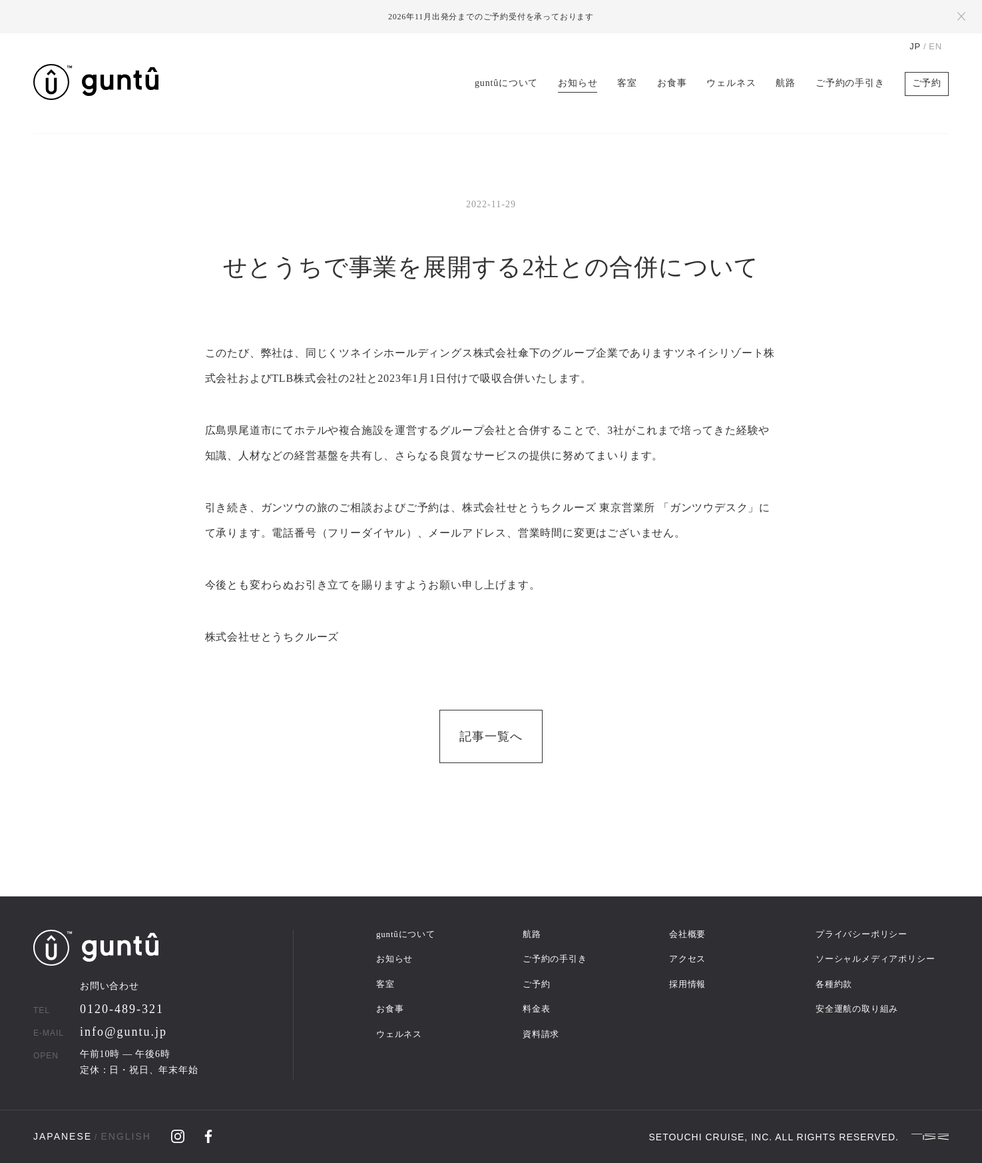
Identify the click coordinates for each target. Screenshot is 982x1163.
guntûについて (506, 83)
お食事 (671, 83)
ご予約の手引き (850, 83)
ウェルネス (731, 83)
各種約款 (834, 984)
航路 (786, 83)
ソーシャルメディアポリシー (875, 959)
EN (935, 46)
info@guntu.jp (123, 1031)
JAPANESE (62, 1136)
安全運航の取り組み (857, 1009)
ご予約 (926, 83)
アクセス (687, 959)
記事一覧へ (491, 736)
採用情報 (687, 984)
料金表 (536, 1009)
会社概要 (687, 934)
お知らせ (577, 83)
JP (915, 46)
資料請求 (541, 1034)
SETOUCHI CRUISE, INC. (711, 1137)
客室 (627, 83)
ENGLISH (125, 1136)
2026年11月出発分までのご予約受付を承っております (491, 16)
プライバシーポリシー (861, 934)
